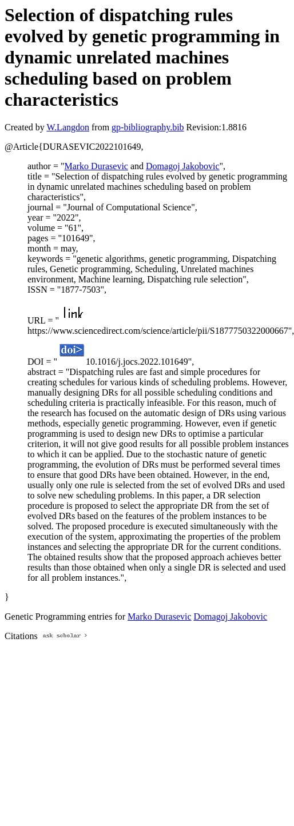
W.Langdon (67, 127)
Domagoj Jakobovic (182, 166)
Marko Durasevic (96, 166)
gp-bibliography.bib (148, 127)
